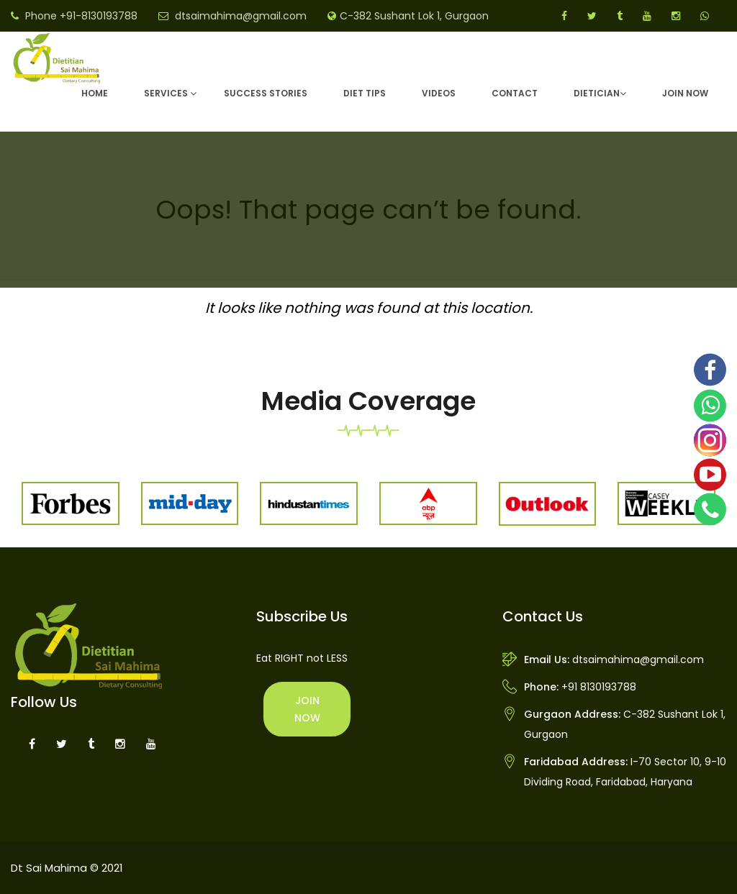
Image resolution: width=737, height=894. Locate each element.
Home (94, 93)
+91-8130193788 (98, 16)
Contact (515, 93)
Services (166, 93)
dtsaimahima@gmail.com (241, 16)
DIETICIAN (597, 93)
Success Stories (265, 93)
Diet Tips (364, 93)
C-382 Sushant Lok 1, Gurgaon (414, 16)
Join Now (685, 93)
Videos (439, 93)
